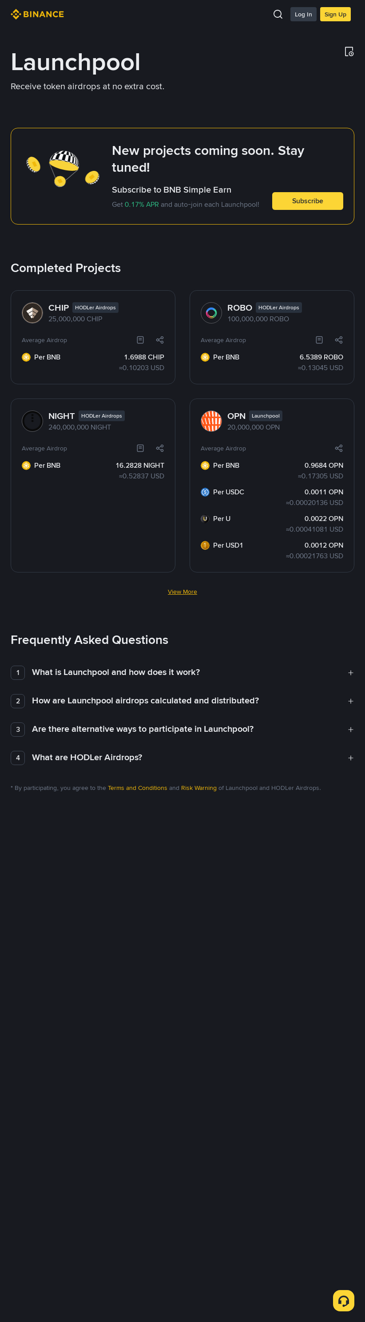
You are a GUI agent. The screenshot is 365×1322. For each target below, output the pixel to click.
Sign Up (335, 14)
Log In (303, 14)
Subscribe (307, 200)
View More (182, 538)
